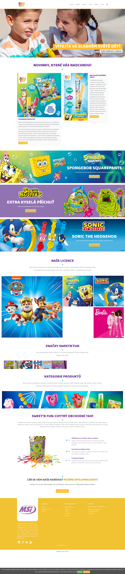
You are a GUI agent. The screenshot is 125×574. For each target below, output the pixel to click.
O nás (90, 4)
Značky (78, 4)
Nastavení (86, 572)
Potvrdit (80, 572)
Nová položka (107, 4)
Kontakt (96, 4)
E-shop (102, 4)
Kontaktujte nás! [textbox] (62, 515)
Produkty (84, 4)
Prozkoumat (94, 176)
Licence (72, 4)
